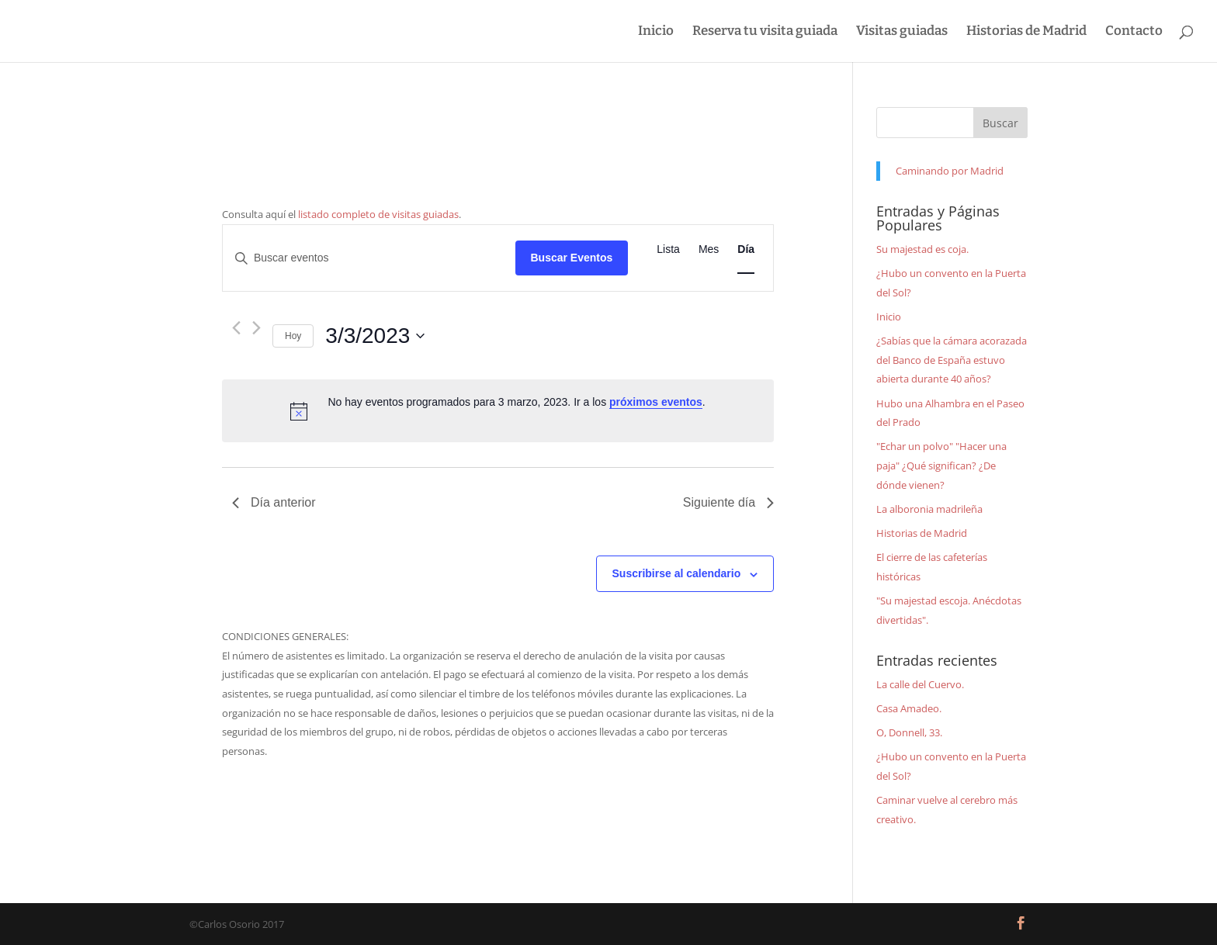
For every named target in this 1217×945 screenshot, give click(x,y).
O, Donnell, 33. (909, 732)
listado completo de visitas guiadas (378, 214)
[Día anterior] (236, 327)
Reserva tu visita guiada (764, 32)
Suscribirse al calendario (676, 573)
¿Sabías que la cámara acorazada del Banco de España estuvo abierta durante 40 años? (951, 360)
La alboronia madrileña (929, 509)
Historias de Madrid (1026, 32)
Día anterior (274, 502)
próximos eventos (655, 402)
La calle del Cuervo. (920, 684)
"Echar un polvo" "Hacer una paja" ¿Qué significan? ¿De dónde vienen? (941, 465)
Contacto (1134, 32)
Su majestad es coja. (922, 249)
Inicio (656, 32)
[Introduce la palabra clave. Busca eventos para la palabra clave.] (369, 258)
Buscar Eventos (572, 257)
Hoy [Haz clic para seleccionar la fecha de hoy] (293, 336)
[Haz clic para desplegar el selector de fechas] (375, 335)
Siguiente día (728, 502)
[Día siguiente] (256, 327)
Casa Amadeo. (908, 708)
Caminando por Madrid (950, 171)
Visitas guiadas (902, 32)
